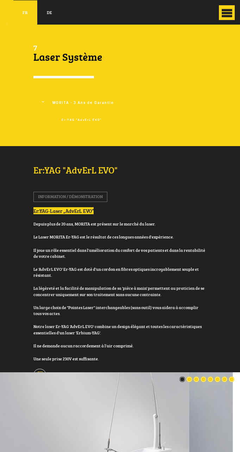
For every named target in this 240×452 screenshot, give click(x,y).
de (49, 12)
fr (25, 12)
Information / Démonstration (70, 196)
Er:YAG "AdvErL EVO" (82, 120)
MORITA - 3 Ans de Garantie (83, 103)
